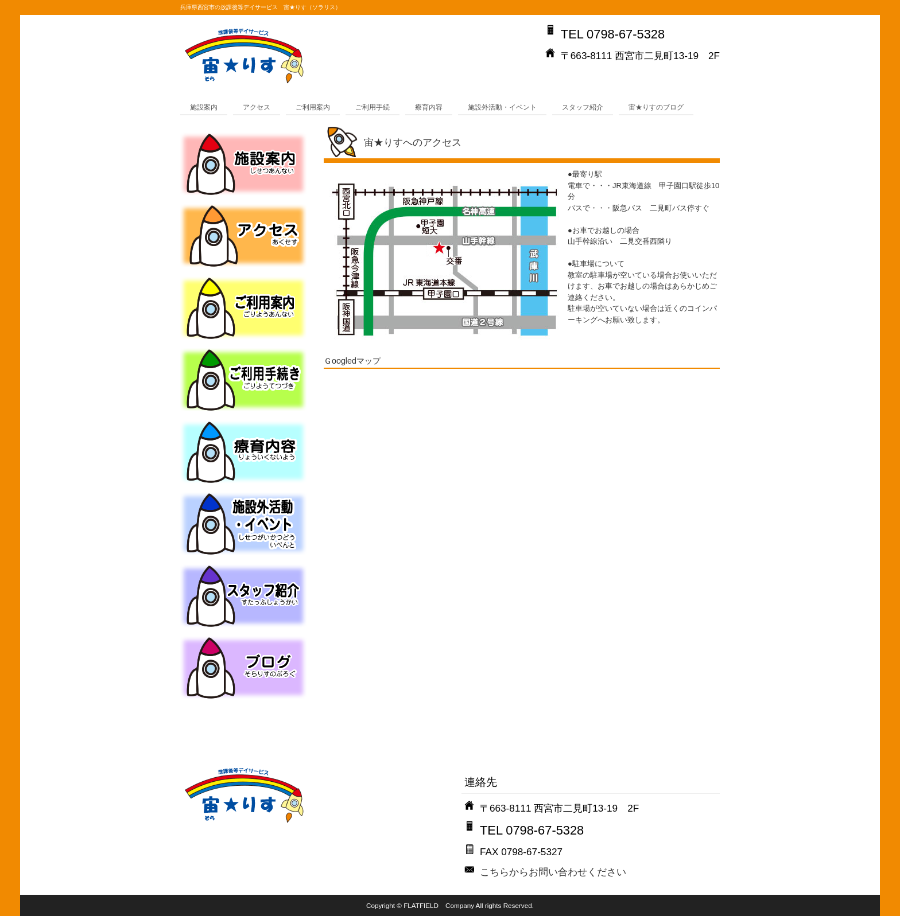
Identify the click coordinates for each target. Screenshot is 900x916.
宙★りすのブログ (656, 107)
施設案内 (204, 107)
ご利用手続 (372, 107)
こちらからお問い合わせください (553, 872)
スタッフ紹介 (582, 107)
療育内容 (429, 107)
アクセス (256, 107)
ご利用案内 (313, 107)
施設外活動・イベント (502, 107)
